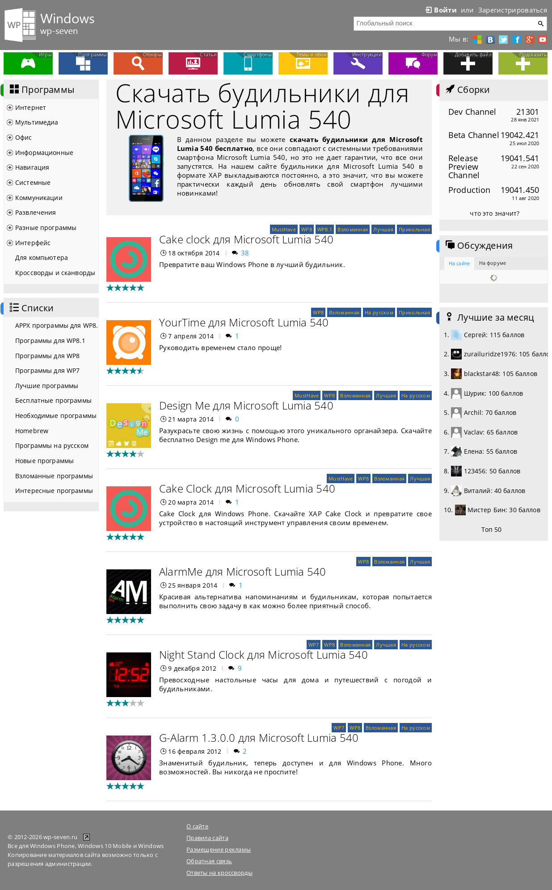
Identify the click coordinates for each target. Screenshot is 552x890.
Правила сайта (207, 838)
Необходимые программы (56, 415)
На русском (379, 312)
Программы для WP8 (47, 355)
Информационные (44, 152)
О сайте (197, 826)
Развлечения (35, 212)
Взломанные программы (54, 476)
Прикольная (414, 229)
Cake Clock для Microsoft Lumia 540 (247, 488)
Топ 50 (491, 529)
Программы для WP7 (47, 370)
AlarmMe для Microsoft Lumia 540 (242, 571)
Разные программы (45, 227)
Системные (33, 182)
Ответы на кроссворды (219, 873)
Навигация (32, 167)
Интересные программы (54, 490)
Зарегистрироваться (512, 9)
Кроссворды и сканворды (55, 272)
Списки (31, 308)
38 (245, 252)
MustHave (284, 229)
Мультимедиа (37, 122)
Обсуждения (478, 245)
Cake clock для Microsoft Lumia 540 (246, 239)
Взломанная (352, 229)
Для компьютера (41, 257)
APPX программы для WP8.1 (56, 325)
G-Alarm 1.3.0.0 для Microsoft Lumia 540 (258, 737)
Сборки (467, 90)
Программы (41, 90)
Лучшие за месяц (489, 317)
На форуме (492, 262)
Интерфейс (33, 242)
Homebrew (31, 430)
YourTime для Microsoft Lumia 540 (244, 322)
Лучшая (383, 229)
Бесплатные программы (53, 400)
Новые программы (44, 460)
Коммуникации (39, 197)
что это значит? (494, 213)
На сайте (459, 263)
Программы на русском (51, 445)
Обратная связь (209, 861)
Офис (23, 137)
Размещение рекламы (218, 849)
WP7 (313, 644)
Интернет (30, 107)
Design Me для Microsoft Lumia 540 (246, 405)
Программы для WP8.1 (50, 340)
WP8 (306, 229)
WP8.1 (324, 229)
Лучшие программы (46, 385)
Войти (440, 9)
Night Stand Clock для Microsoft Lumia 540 (263, 654)
